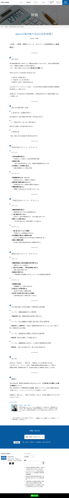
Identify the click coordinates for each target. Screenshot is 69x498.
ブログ (43, 2)
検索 (25, 460)
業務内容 (29, 2)
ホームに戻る (13, 402)
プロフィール (36, 2)
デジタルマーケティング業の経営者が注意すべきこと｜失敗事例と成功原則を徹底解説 (35, 472)
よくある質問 (51, 2)
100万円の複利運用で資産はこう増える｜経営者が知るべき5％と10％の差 (35, 468)
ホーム (21, 2)
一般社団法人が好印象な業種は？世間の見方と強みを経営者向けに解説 (35, 482)
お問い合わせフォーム (34, 437)
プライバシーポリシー (58, 2)
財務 (37, 38)
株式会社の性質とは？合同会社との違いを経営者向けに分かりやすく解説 (35, 485)
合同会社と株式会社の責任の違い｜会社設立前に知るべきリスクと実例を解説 (35, 477)
